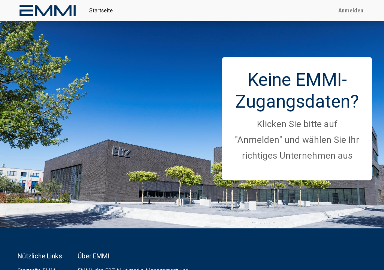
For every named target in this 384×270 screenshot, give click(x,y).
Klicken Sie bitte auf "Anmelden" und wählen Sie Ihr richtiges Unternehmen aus (297, 140)
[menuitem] (101, 11)
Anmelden (350, 11)
